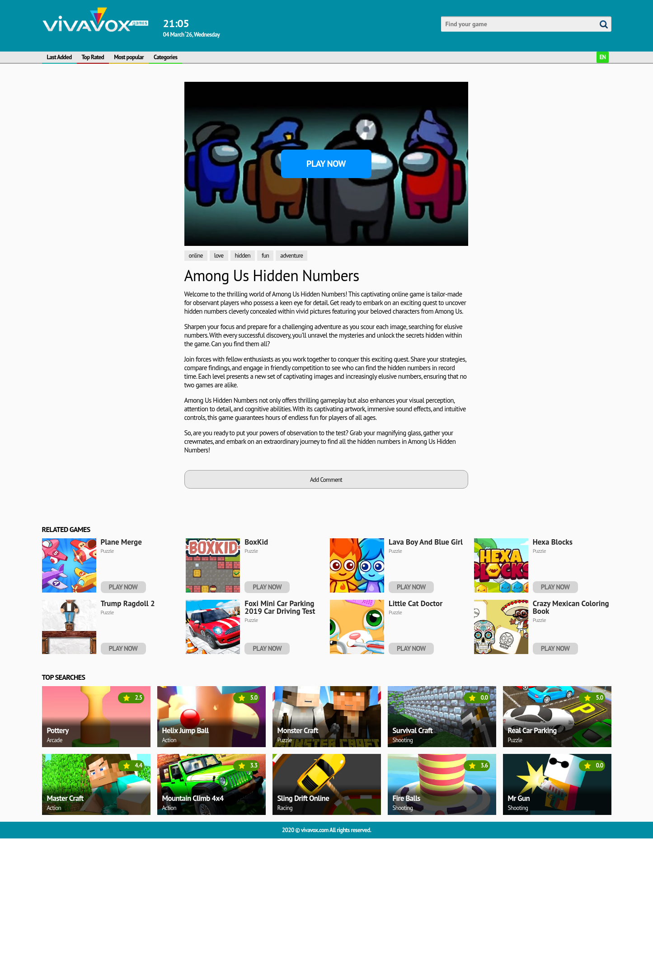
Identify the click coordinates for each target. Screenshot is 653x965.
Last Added (59, 57)
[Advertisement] (84, 166)
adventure (291, 255)
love (219, 255)
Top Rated (93, 57)
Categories (165, 57)
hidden (242, 255)
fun (265, 255)
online (196, 255)
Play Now (326, 163)
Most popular (129, 57)
